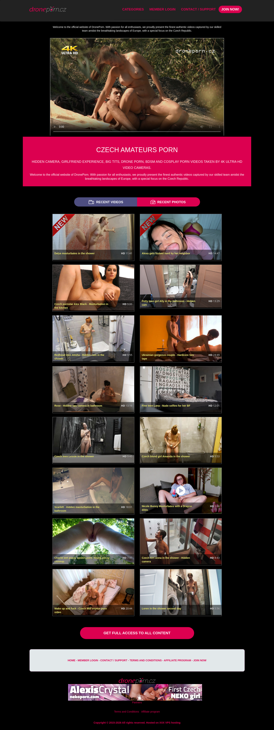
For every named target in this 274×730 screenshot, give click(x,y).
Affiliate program (177, 660)
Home (71, 660)
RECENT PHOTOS (167, 202)
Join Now (199, 660)
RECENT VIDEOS (105, 202)
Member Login (162, 9)
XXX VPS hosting (169, 722)
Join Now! (230, 9)
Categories (133, 9)
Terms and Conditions (146, 660)
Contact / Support (198, 9)
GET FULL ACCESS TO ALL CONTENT (136, 633)
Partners (137, 702)
